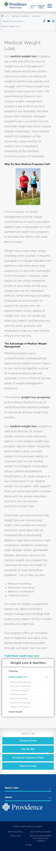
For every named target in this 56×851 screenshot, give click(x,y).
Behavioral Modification (20, 682)
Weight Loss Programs (20, 707)
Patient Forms (28, 740)
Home (5, 16)
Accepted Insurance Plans (28, 757)
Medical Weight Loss (18, 677)
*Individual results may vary (21, 655)
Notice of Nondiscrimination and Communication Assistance (40, 838)
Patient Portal (28, 766)
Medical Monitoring (18, 699)
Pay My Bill (28, 749)
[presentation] (49, 6)
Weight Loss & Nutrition (13, 21)
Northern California (20, 16)
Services (36, 16)
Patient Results (15, 712)
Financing (13, 671)
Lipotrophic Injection (19, 690)
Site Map (28, 845)
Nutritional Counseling (20, 703)
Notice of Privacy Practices (40, 832)
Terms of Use (15, 836)
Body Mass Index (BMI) (20, 686)
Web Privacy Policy (15, 832)
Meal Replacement (18, 694)
